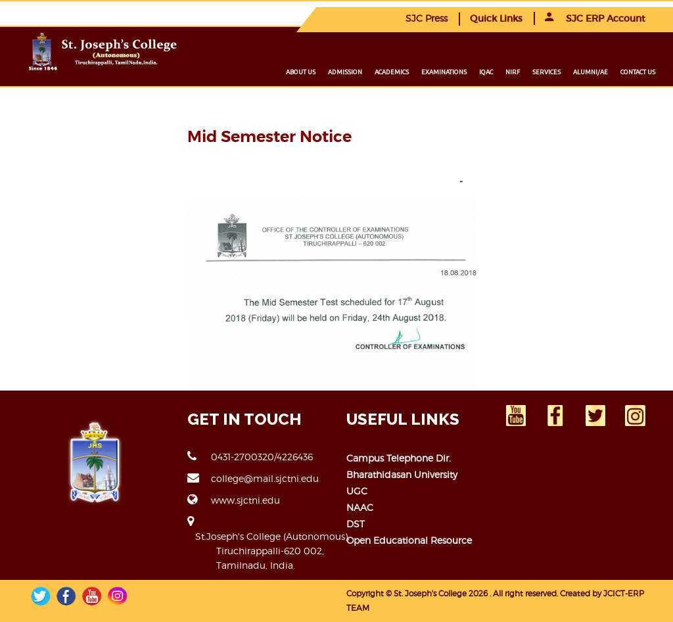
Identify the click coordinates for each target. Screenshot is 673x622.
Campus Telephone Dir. (398, 458)
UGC (356, 490)
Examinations (444, 72)
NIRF (512, 72)
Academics (392, 72)
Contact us (637, 72)
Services (546, 72)
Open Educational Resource (409, 540)
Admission (345, 72)
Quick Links (496, 18)
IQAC (486, 72)
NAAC (359, 507)
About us (300, 72)
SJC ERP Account (595, 18)
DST (355, 523)
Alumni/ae (590, 72)
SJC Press (427, 18)
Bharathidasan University (401, 474)
